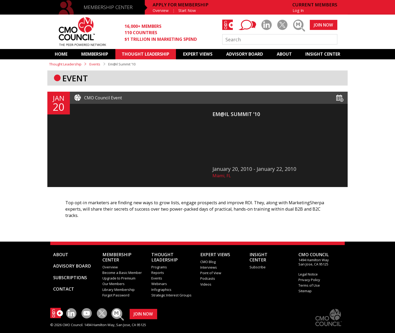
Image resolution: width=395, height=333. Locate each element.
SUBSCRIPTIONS (70, 278)
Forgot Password (115, 295)
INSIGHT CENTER (322, 54)
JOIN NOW (323, 25)
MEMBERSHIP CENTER (108, 7)
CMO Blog (208, 261)
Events (94, 64)
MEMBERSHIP (94, 54)
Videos (205, 284)
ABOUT (284, 54)
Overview (161, 10)
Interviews (208, 267)
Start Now (187, 10)
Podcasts (207, 278)
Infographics (161, 289)
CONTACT (63, 289)
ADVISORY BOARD (244, 54)
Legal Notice (308, 274)
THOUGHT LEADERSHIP (145, 54)
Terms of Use (309, 285)
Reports (157, 272)
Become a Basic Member (122, 272)
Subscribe (257, 267)
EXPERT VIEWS (197, 54)
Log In (298, 10)
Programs (159, 267)
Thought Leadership (65, 64)
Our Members (113, 283)
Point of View (210, 272)
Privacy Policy (309, 279)
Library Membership (118, 289)
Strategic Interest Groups (171, 295)
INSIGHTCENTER (258, 257)
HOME (61, 54)
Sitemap (305, 290)
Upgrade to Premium (118, 278)
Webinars (159, 283)
